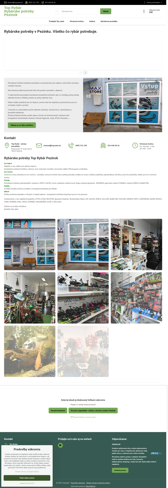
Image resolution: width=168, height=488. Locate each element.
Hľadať (105, 11)
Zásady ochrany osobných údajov (98, 483)
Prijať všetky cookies (27, 478)
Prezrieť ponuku (120, 470)
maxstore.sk (116, 444)
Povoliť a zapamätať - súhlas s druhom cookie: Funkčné (93, 410)
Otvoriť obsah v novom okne (83, 417)
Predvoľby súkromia (78, 483)
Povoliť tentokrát (58, 410)
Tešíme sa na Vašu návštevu (22, 125)
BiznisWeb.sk (90, 486)
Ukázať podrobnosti (27, 483)
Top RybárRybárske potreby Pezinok (19, 11)
